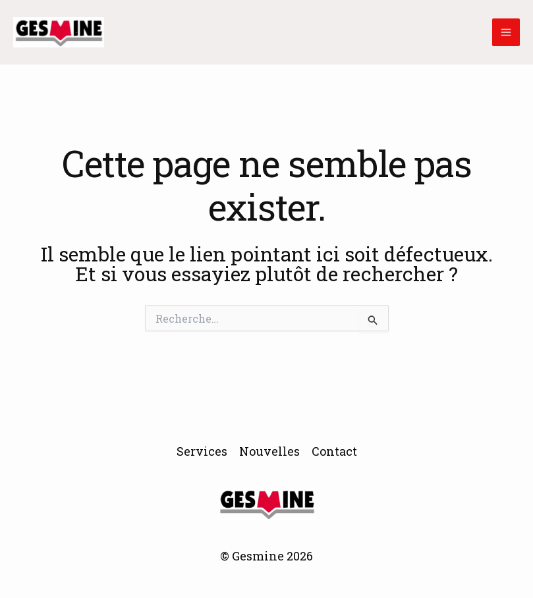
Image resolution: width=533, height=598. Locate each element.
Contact (334, 451)
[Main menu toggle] (506, 32)
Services (202, 451)
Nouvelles (269, 451)
